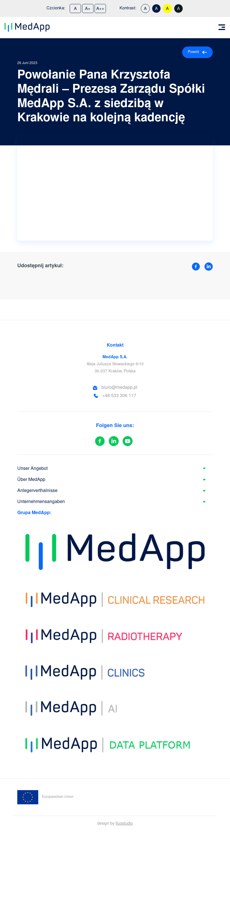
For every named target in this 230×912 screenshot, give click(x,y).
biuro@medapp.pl (119, 387)
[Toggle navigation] (221, 27)
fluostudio (124, 824)
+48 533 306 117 (119, 396)
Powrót (197, 52)
